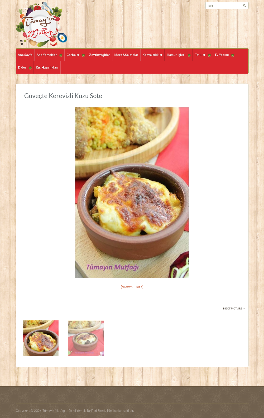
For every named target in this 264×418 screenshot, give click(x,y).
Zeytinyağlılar (99, 55)
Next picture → (234, 308)
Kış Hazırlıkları (47, 67)
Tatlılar (202, 57)
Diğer (24, 69)
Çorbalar (74, 57)
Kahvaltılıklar (153, 55)
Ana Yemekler (48, 57)
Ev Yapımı (223, 57)
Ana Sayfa (25, 55)
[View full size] (132, 287)
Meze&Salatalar (126, 55)
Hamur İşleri (178, 57)
